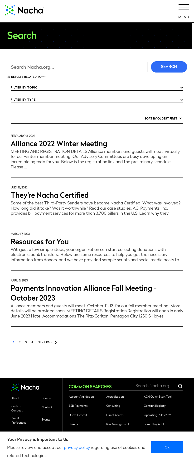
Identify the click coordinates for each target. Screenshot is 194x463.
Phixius (73, 424)
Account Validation (81, 396)
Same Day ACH (154, 424)
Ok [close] (167, 447)
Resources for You (40, 241)
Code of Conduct (17, 408)
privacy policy (77, 447)
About (15, 398)
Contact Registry (154, 405)
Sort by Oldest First (161, 118)
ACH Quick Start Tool (158, 396)
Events (46, 419)
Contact (47, 407)
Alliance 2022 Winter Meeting (59, 143)
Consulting (113, 405)
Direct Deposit (78, 415)
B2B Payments (78, 405)
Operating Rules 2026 (157, 415)
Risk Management (117, 424)
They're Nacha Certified (50, 194)
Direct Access (114, 415)
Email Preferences (18, 420)
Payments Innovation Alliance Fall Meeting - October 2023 (84, 292)
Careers (46, 398)
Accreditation (115, 396)
